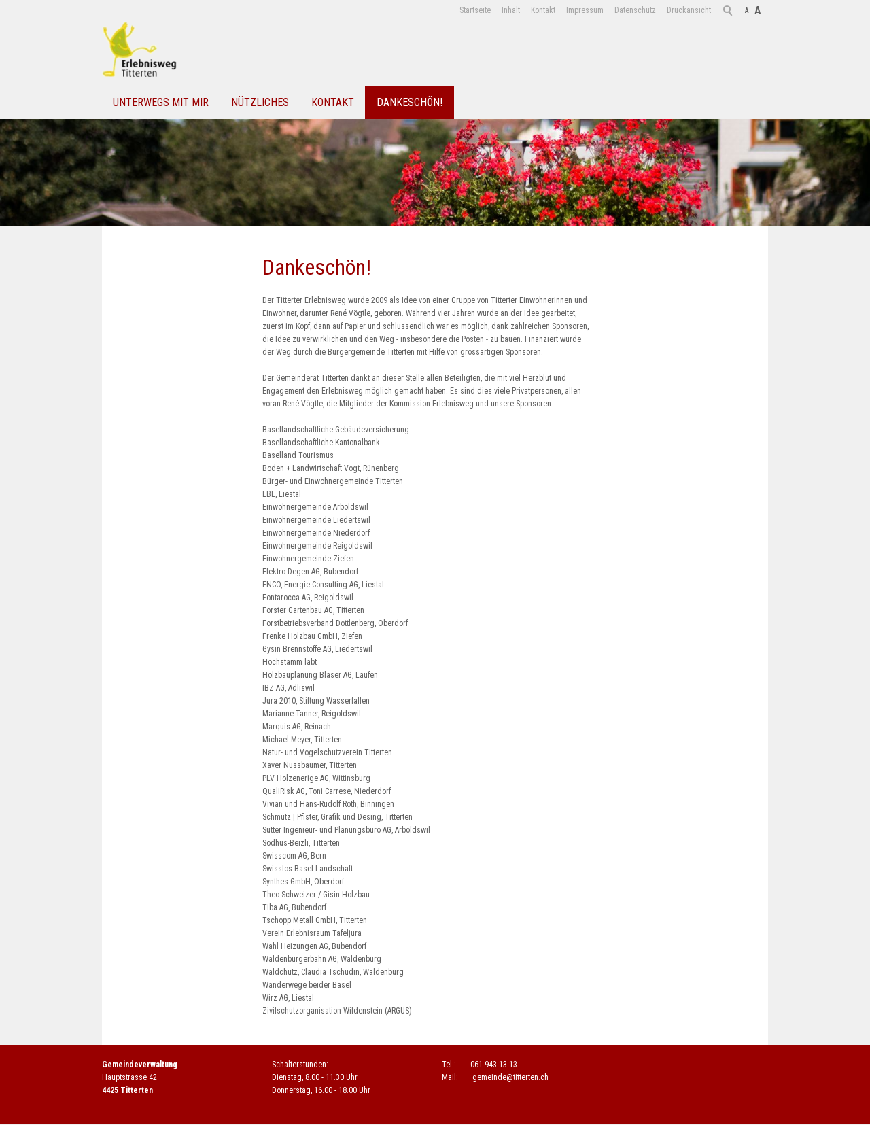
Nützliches (260, 102)
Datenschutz (635, 10)
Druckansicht (689, 10)
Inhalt (511, 10)
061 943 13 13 (493, 1064)
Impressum (585, 10)
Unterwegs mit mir (161, 102)
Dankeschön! (409, 102)
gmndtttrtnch (510, 1077)
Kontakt (543, 10)
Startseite (475, 10)
